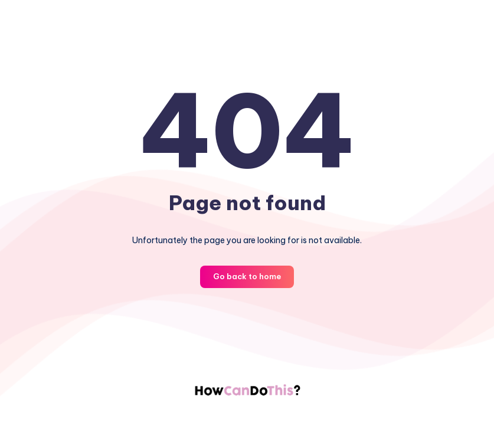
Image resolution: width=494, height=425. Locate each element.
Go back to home (247, 276)
